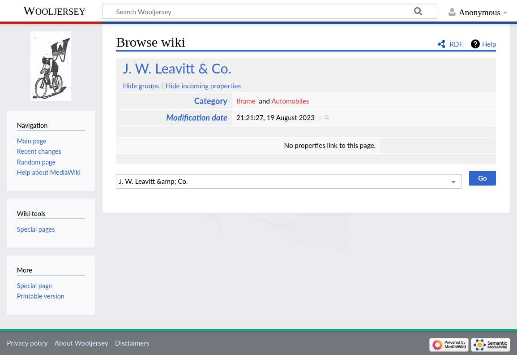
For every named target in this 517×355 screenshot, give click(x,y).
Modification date (196, 117)
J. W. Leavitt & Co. (177, 68)
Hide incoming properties (203, 86)
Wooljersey (54, 10)
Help (489, 44)
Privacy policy (27, 343)
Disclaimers (132, 343)
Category (210, 101)
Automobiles (290, 101)
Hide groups (141, 86)
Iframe (246, 101)
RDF (456, 44)
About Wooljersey (81, 343)
